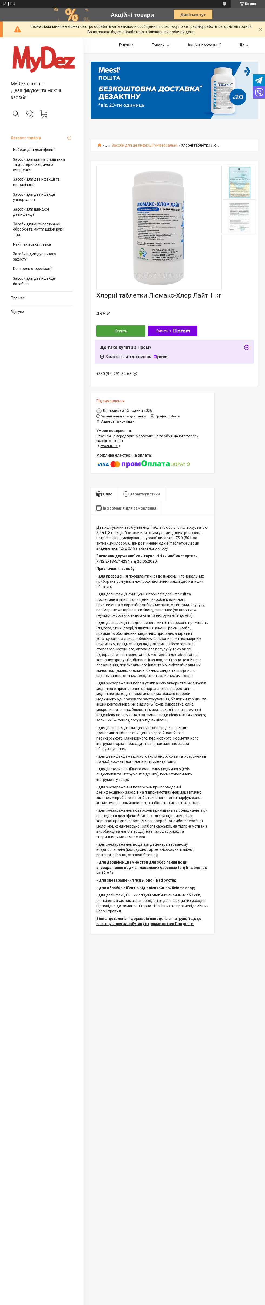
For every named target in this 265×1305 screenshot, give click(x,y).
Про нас (18, 298)
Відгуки (17, 312)
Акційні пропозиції (204, 45)
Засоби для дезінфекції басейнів (34, 281)
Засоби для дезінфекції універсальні (34, 197)
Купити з (173, 331)
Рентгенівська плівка (32, 244)
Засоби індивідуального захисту (34, 256)
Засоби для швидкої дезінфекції (31, 212)
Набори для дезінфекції (34, 149)
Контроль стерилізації (32, 269)
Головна (126, 45)
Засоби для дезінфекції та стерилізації (36, 182)
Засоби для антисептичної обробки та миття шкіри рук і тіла (38, 229)
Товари (158, 45)
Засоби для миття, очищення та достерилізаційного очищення (39, 164)
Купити (121, 331)
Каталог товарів (26, 138)
